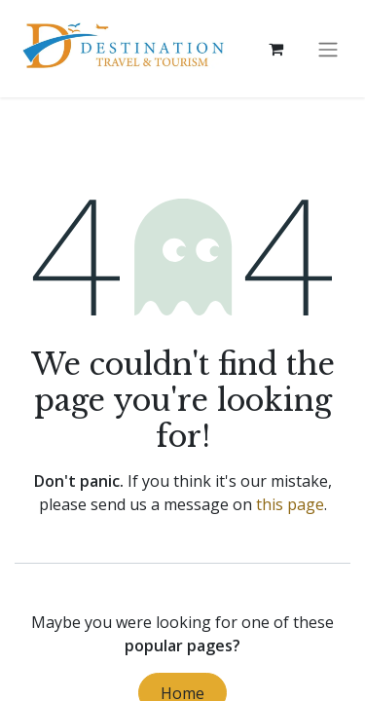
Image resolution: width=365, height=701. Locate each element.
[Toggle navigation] (328, 48)
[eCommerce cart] (275, 48)
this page (290, 504)
